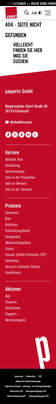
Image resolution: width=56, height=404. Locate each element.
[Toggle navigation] (47, 13)
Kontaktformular (21, 122)
